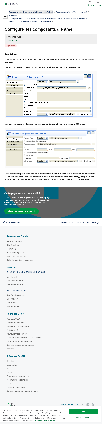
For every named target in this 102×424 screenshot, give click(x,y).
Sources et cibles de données (20, 345)
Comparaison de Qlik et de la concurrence (26, 337)
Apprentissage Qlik (15, 252)
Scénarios (13, 15)
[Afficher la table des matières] (5, 11)
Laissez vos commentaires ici (21, 211)
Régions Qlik (12, 349)
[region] (50, 415)
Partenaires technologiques (19, 341)
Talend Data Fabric (15, 284)
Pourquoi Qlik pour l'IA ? (17, 334)
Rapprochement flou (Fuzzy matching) (71, 12)
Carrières (11, 383)
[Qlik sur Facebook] (93, 404)
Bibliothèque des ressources (20, 260)
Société (10, 361)
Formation (11, 249)
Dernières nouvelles (16, 387)
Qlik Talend (12, 277)
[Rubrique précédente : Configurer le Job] (26, 222)
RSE (8, 368)
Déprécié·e (11, 45)
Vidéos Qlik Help (14, 241)
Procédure (12, 40)
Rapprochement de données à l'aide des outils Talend (31, 12)
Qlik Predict (12, 302)
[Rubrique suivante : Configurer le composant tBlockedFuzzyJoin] (76, 222)
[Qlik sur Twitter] (83, 404)
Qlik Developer (13, 245)
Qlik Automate (13, 306)
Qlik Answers (13, 299)
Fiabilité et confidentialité (18, 326)
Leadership (12, 365)
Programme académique (18, 376)
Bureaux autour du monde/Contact (22, 391)
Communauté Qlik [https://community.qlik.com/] (69, 404)
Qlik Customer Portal (16, 256)
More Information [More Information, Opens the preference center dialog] (83, 417)
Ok (83, 411)
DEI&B (9, 372)
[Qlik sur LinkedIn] (88, 404)
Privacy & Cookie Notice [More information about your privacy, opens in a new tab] (44, 420)
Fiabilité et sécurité (15, 322)
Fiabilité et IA (12, 330)
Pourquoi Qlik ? (13, 319)
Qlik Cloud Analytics (16, 295)
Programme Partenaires (17, 380)
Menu (98, 5)
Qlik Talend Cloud (15, 280)
